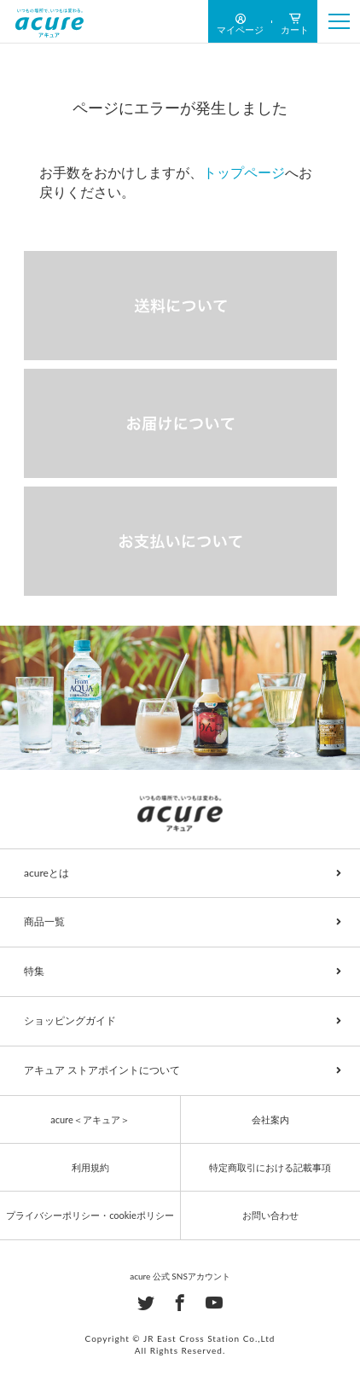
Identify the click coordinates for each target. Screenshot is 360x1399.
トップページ (244, 172)
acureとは (46, 872)
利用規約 (90, 1167)
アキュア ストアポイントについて (102, 1070)
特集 (34, 971)
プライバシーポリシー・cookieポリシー (90, 1215)
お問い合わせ (270, 1215)
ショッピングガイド (70, 1020)
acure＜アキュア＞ (89, 1119)
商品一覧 (44, 921)
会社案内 (270, 1119)
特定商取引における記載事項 (270, 1167)
